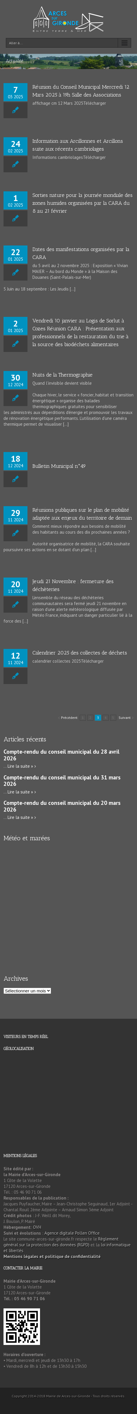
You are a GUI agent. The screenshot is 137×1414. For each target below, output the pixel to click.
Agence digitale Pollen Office (72, 1233)
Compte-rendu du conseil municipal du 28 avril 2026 (61, 755)
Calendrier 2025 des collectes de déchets (79, 653)
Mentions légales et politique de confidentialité (52, 1256)
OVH (37, 1227)
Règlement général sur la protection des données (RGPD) (61, 1242)
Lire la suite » (20, 766)
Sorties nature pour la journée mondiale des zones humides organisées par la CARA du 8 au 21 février (82, 203)
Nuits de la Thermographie (62, 375)
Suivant (125, 717)
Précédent (69, 717)
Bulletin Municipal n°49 (59, 466)
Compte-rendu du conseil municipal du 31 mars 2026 (62, 781)
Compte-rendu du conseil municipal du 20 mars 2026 (62, 806)
